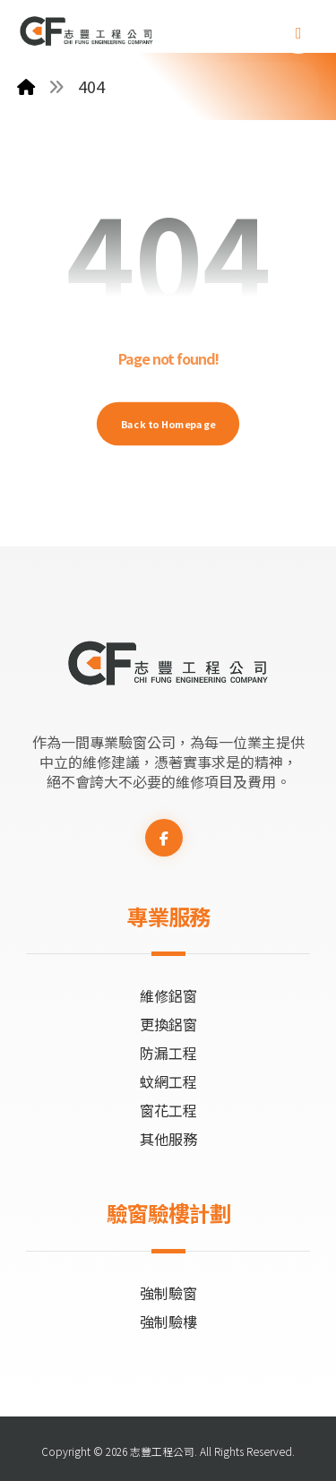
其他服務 (168, 1138)
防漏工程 (168, 1052)
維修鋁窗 (168, 995)
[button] (298, 33)
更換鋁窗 (168, 1024)
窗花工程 (168, 1110)
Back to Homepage (168, 423)
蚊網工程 (168, 1081)
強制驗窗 (168, 1293)
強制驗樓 (168, 1321)
